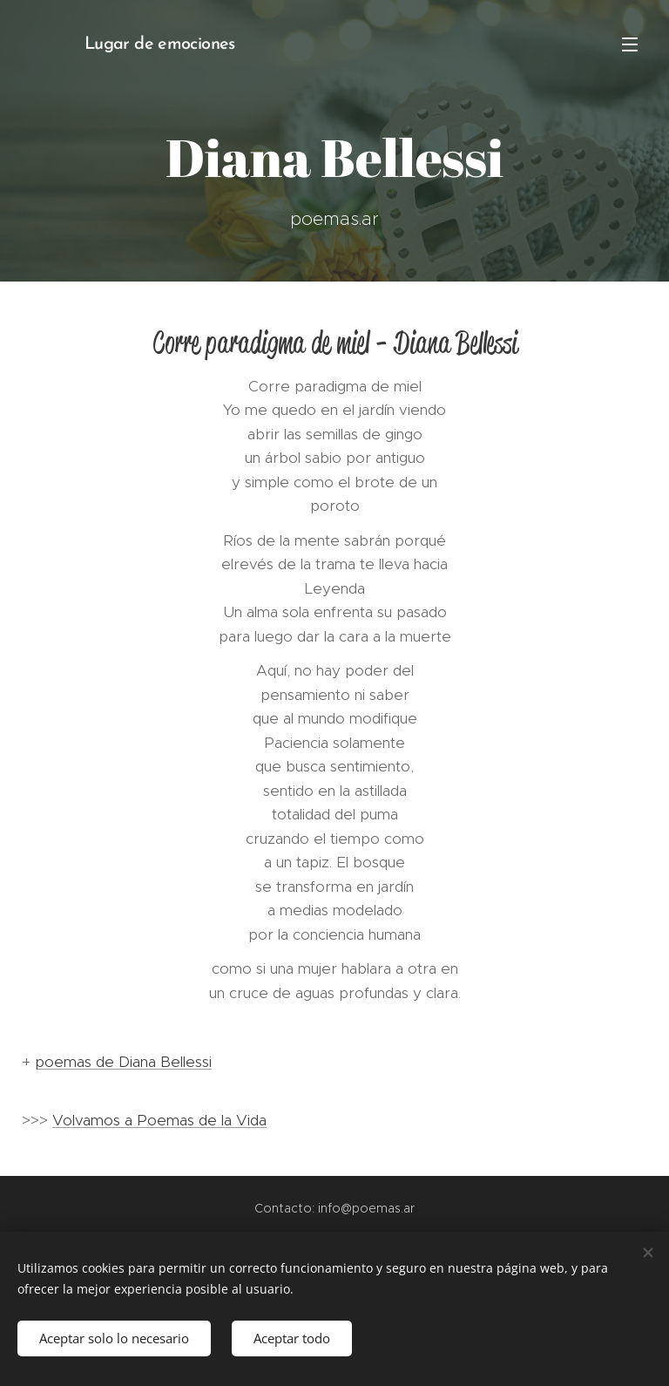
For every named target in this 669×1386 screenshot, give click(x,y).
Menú (630, 44)
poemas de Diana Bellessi (123, 1061)
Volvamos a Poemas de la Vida (159, 1120)
